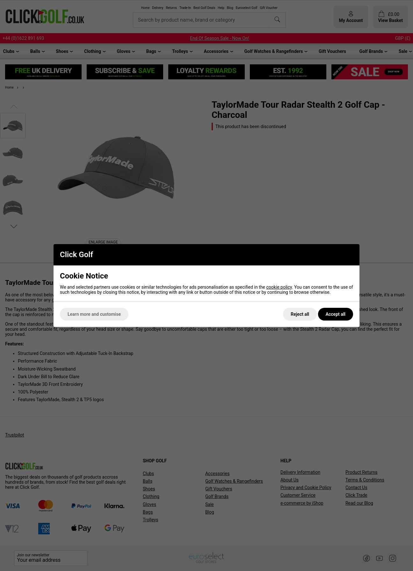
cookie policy (279, 287)
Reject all (300, 314)
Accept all (335, 314)
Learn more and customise (94, 314)
